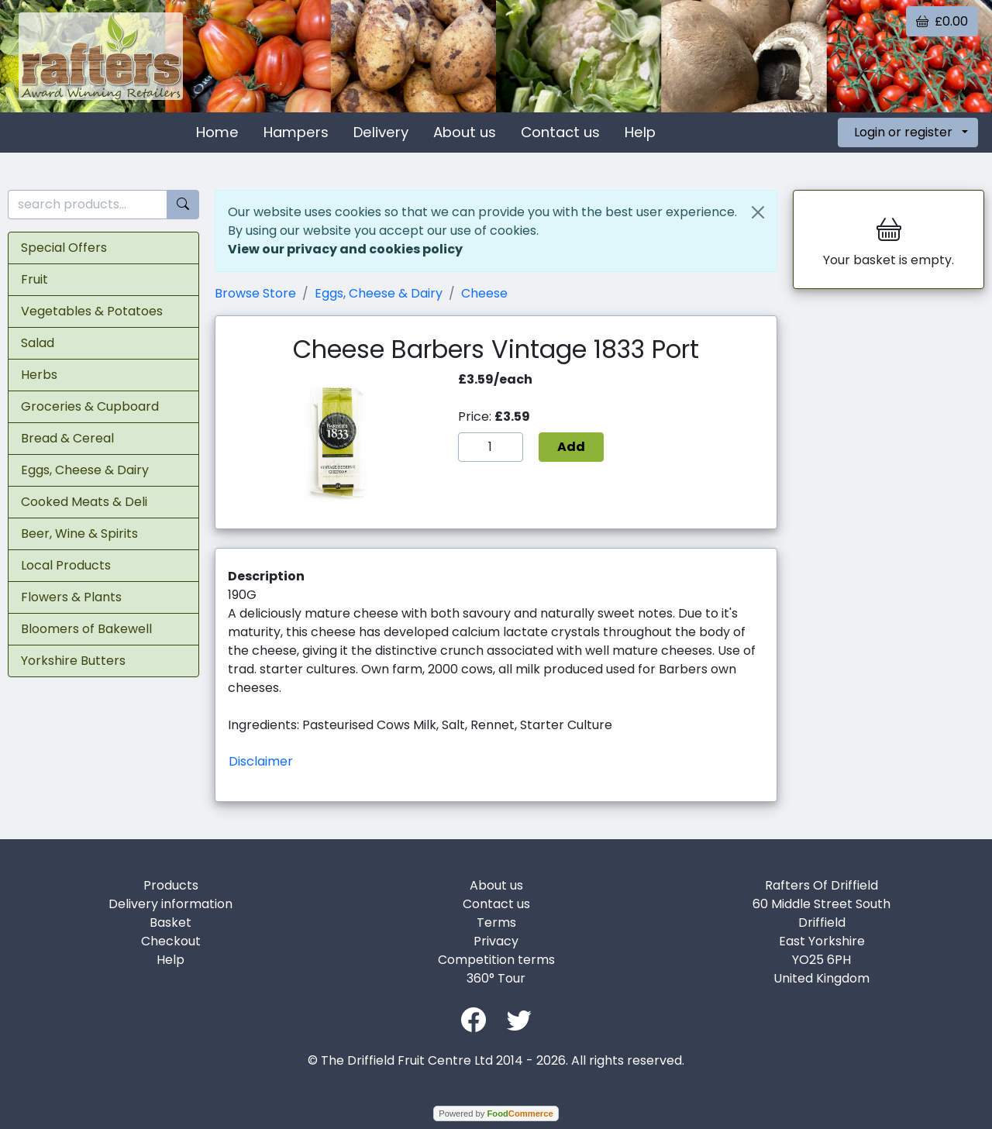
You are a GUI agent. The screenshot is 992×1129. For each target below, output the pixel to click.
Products (170, 885)
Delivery (380, 132)
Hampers (296, 132)
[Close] (758, 212)
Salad (37, 343)
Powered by (496, 1113)
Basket (170, 922)
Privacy (496, 941)
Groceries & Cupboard (90, 406)
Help (640, 132)
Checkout (171, 941)
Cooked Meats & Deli (84, 502)
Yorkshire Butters (73, 660)
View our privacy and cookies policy (345, 249)
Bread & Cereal (67, 438)
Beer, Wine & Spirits (79, 533)
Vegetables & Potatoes (92, 311)
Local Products (66, 565)
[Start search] (183, 205)
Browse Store (255, 293)
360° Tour (496, 978)
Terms (496, 922)
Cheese (484, 293)
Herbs (39, 375)
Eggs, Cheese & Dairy (85, 470)
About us (464, 132)
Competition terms (496, 960)
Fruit (34, 279)
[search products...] (87, 205)
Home (217, 132)
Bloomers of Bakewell (86, 629)
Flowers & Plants (71, 597)
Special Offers (64, 247)
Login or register (903, 132)
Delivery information (170, 904)
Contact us (560, 132)
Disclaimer (261, 761)
